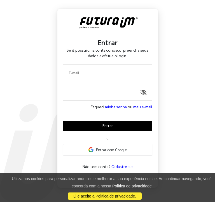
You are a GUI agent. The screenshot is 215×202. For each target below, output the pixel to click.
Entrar (107, 125)
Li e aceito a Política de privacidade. (104, 196)
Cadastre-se (122, 166)
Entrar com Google (107, 150)
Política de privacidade (132, 186)
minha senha (116, 106)
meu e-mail (142, 106)
